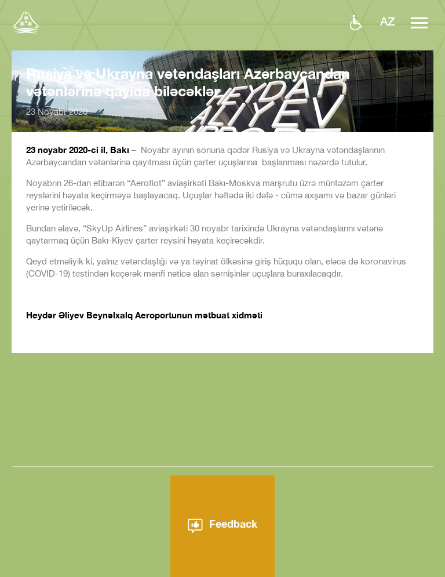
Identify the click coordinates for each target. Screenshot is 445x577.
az (387, 21)
